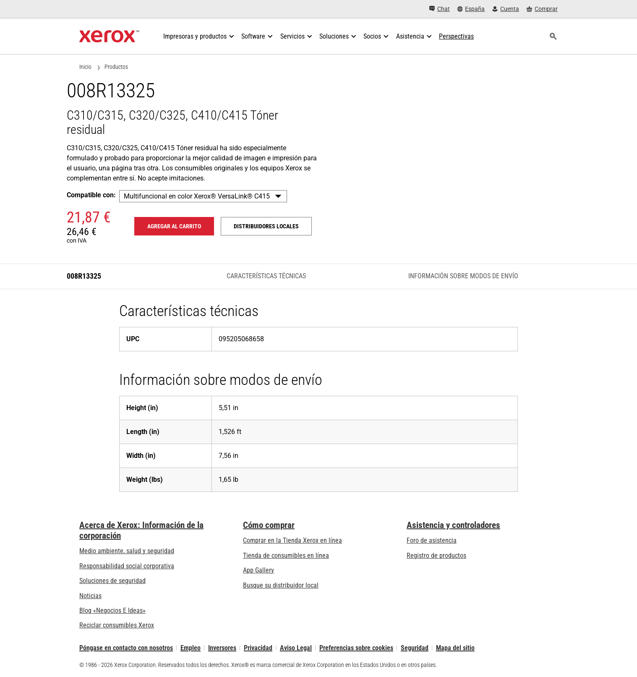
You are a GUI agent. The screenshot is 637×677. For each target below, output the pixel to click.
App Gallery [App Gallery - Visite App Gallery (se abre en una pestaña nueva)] (258, 570)
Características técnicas (266, 276)
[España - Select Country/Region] (471, 9)
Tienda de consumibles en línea (286, 555)
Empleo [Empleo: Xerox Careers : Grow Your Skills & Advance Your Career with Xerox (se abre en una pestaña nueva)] (190, 648)
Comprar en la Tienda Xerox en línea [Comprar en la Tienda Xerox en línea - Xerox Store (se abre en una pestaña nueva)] (292, 540)
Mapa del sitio (455, 648)
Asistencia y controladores (453, 525)
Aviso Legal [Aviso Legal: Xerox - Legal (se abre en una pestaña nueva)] (296, 648)
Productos (116, 66)
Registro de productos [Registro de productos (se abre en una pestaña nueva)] (436, 555)
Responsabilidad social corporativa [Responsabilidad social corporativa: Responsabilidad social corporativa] (126, 566)
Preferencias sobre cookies (356, 648)
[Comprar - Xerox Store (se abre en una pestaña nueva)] (542, 9)
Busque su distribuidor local (280, 585)
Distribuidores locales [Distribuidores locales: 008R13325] (266, 226)
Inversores (222, 648)
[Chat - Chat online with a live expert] (439, 9)
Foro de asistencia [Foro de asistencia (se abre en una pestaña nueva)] (432, 540)
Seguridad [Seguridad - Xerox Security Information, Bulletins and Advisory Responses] (414, 648)
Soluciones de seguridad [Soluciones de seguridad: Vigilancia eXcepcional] (112, 581)
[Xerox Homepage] (109, 36)
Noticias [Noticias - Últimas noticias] (90, 596)
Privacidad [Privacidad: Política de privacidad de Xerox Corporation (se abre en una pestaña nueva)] (258, 648)
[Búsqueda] (553, 36)
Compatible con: (91, 195)
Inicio (85, 66)
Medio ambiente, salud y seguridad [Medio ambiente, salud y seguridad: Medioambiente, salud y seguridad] (126, 551)
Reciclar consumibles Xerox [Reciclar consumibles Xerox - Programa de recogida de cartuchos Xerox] (116, 625)
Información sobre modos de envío (463, 276)
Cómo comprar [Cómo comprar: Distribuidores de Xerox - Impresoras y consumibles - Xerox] (269, 525)
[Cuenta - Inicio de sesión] (505, 9)
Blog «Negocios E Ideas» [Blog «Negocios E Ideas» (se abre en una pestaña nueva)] (112, 610)
